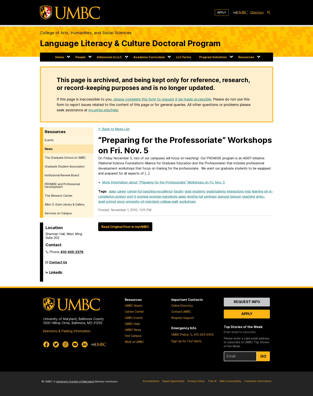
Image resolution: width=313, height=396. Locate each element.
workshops (187, 201)
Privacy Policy (196, 381)
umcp (121, 201)
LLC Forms (183, 57)
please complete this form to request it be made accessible (162, 99)
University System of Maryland (75, 381)
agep (112, 191)
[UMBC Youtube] (75, 344)
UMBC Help (132, 323)
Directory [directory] (257, 12)
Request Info (247, 302)
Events (49, 140)
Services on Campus (58, 213)
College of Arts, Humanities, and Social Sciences (86, 32)
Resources (246, 57)
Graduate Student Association (65, 166)
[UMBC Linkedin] (84, 344)
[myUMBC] (240, 12)
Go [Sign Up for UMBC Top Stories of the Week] (263, 356)
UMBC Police (179, 334)
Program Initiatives (213, 57)
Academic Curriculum (149, 57)
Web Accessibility (230, 381)
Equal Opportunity (173, 381)
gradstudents (216, 191)
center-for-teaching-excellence (150, 191)
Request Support (182, 317)
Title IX (212, 381)
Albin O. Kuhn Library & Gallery (65, 204)
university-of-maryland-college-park (152, 201)
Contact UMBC (181, 311)
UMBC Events (134, 317)
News (49, 149)
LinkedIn (55, 274)
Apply (221, 12)
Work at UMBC (134, 341)
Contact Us (58, 262)
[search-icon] (268, 12)
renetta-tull (195, 196)
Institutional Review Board (62, 175)
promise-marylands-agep (168, 196)
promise (143, 196)
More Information (163, 182)
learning (257, 191)
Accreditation (151, 381)
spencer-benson (229, 196)
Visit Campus (133, 335)
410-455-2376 (71, 252)
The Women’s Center (58, 195)
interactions (235, 191)
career (121, 191)
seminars (210, 196)
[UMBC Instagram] (65, 344)
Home (59, 57)
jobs (248, 191)
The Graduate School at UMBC (65, 157)
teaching (248, 196)
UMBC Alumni (133, 305)
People (80, 57)
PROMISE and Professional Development (62, 185)
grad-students (195, 191)
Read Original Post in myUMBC (125, 227)
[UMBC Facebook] (46, 344)
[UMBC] (70, 12)
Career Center (134, 311)
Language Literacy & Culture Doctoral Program (130, 43)
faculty (179, 191)
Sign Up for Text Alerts (186, 341)
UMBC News (133, 329)
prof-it (131, 196)
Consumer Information (257, 381)
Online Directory (182, 305)
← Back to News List (114, 129)
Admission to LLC (109, 57)
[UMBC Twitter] (56, 344)
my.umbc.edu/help (103, 110)
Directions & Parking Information (66, 331)
